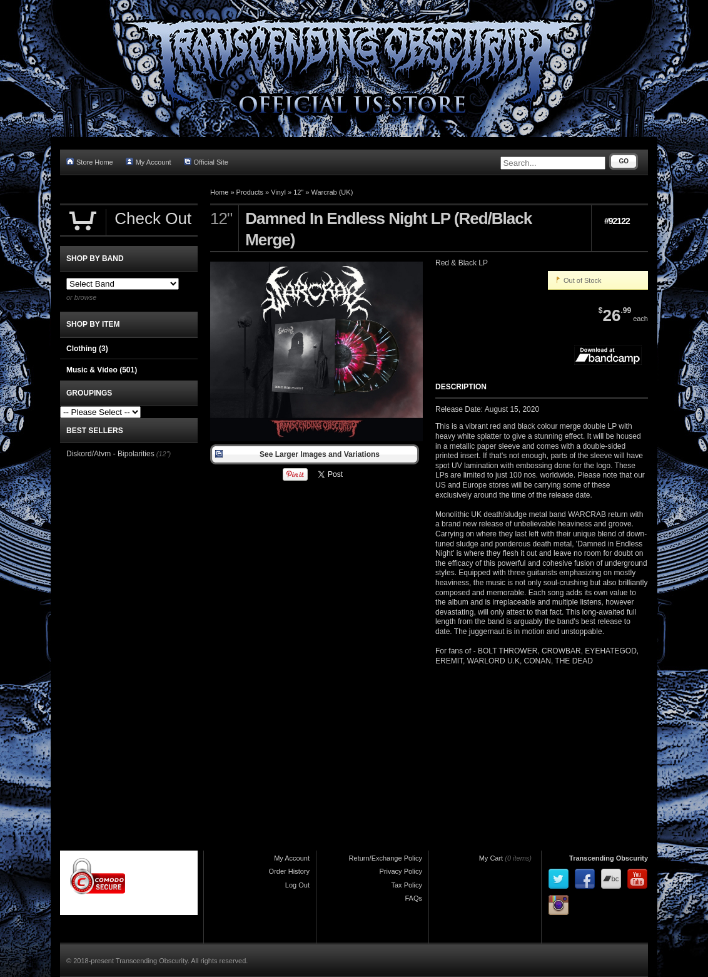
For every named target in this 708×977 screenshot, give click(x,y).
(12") (163, 454)
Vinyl (278, 192)
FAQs (413, 898)
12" (298, 192)
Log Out (297, 885)
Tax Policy (406, 885)
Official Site (206, 162)
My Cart (491, 858)
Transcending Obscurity (608, 858)
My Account (148, 162)
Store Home (89, 162)
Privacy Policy (401, 871)
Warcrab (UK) (332, 192)
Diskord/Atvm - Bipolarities (110, 453)
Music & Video (101, 370)
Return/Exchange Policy (385, 858)
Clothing (87, 348)
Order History (289, 871)
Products (249, 192)
